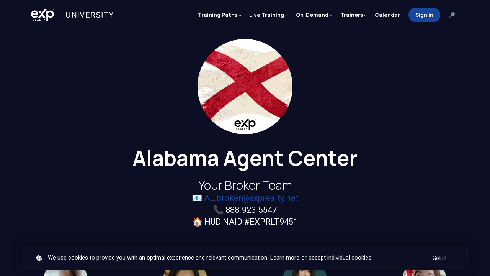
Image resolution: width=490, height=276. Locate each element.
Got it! (439, 258)
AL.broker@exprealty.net (251, 198)
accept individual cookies (340, 257)
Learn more (284, 257)
